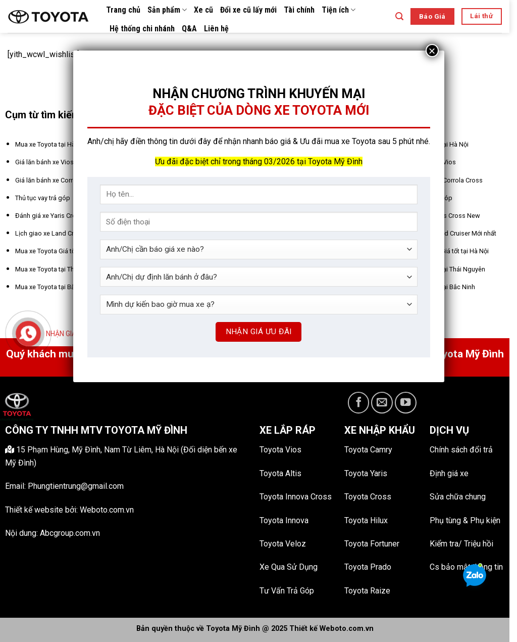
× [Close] (431, 50)
